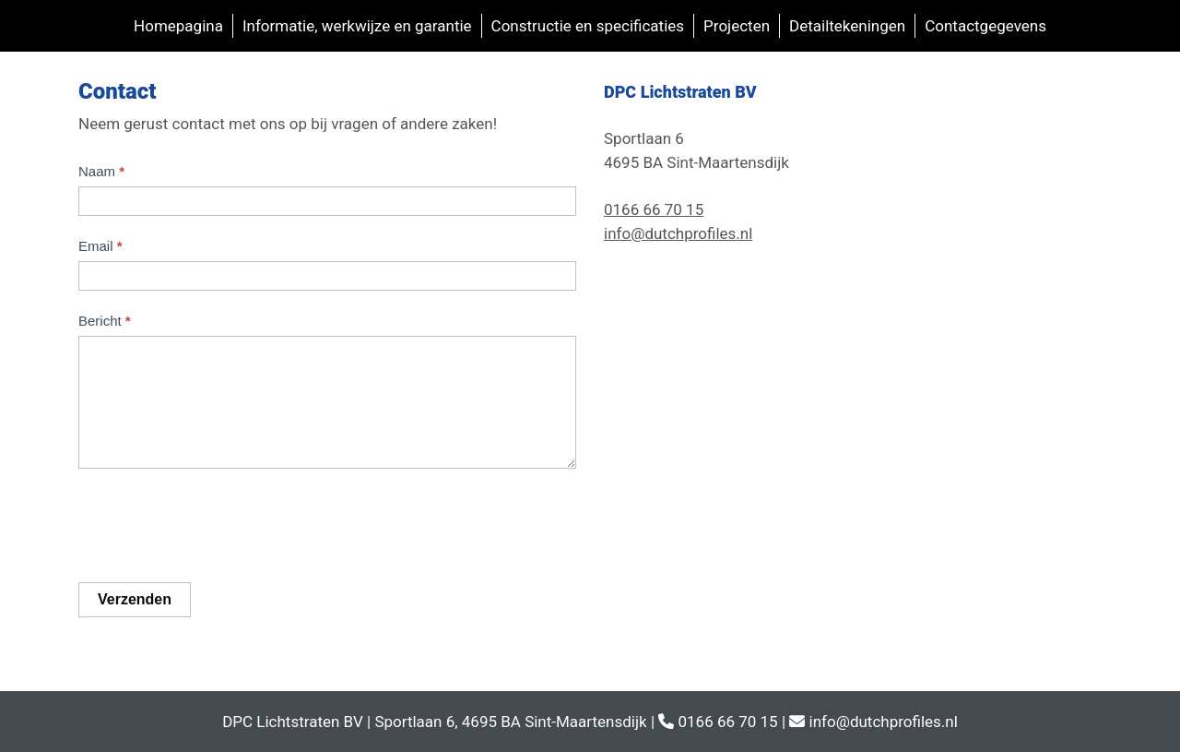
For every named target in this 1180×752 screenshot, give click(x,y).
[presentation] (218, 523)
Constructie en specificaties (587, 26)
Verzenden (134, 599)
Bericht (104, 320)
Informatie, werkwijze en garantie (357, 26)
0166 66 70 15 (653, 209)
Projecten (736, 26)
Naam (101, 171)
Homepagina (178, 26)
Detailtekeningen (847, 26)
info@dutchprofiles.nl (678, 233)
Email (100, 246)
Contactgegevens (985, 26)
